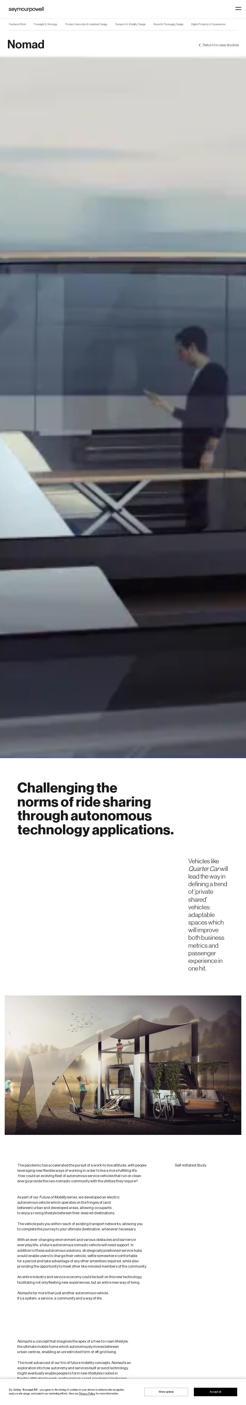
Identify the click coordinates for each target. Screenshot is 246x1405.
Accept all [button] (215, 1391)
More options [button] (166, 1391)
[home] (26, 9)
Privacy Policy (87, 1393)
